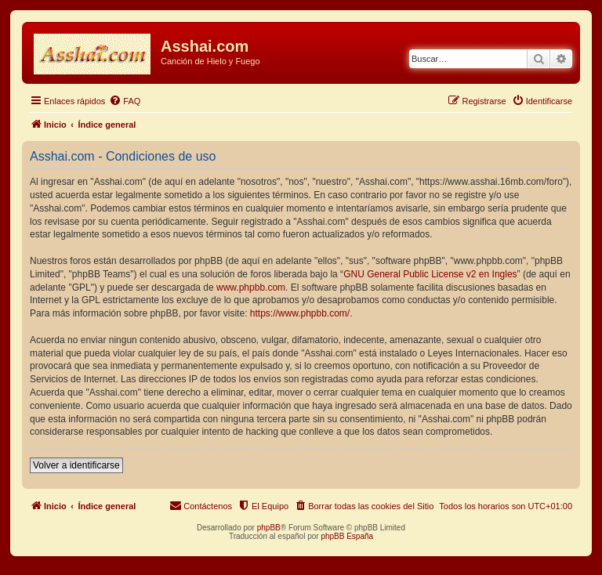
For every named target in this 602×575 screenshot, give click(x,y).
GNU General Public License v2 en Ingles (430, 274)
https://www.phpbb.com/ (300, 313)
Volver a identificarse (76, 465)
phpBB (269, 527)
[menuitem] (124, 101)
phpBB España (347, 536)
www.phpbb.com (250, 287)
